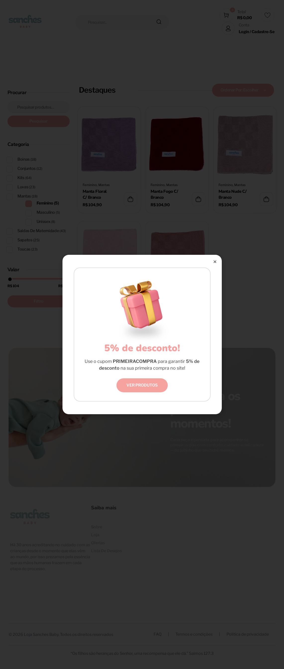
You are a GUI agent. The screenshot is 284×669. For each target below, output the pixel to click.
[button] (215, 262)
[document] (142, 334)
